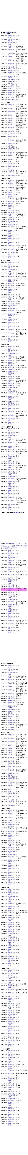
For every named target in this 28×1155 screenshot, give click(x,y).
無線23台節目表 (10, 543)
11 (5, 545)
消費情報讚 (11, 210)
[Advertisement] (14, 16)
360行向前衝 (11, 226)
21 (23, 547)
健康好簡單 (11, 49)
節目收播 (10, 190)
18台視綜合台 (14, 547)
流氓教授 (10, 1121)
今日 (11, 512)
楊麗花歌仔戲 (11, 76)
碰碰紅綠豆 (11, 86)
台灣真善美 (11, 60)
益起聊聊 (10, 184)
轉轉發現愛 (11, 63)
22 (25, 547)
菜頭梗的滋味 (11, 225)
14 (11, 545)
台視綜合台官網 (7, 548)
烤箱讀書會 (11, 198)
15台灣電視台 (16, 545)
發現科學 (10, 56)
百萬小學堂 (11, 203)
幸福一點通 (11, 67)
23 (1, 548)
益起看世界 (11, 127)
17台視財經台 (6, 547)
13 (9, 545)
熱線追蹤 (10, 124)
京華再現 (10, 118)
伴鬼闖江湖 (11, 196)
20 (21, 547)
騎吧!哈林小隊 (11, 79)
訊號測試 (10, 192)
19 (19, 547)
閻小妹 (9, 88)
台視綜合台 (9, 32)
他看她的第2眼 (12, 69)
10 (3, 545)
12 (7, 545)
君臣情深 (10, 77)
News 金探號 (11, 85)
